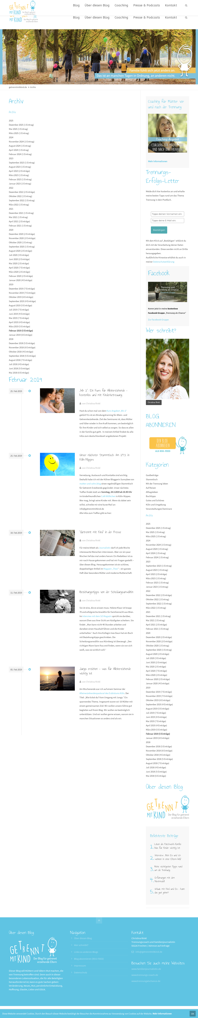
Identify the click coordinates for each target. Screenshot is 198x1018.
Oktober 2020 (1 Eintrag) (20, 242)
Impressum (80, 965)
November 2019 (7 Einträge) (22, 292)
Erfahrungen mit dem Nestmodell (165, 879)
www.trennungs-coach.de (144, 974)
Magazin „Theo (110, 568)
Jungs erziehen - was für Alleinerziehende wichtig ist (105, 671)
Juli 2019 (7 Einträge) (19, 309)
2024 (11, 137)
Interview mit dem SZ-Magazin (97, 616)
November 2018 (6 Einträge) (22, 347)
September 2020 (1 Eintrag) (22, 246)
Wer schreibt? (81, 945)
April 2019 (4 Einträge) (19, 322)
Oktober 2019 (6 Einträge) (21, 297)
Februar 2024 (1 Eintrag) (20, 154)
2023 (11, 158)
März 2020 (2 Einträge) (19, 271)
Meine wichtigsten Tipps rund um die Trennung (168, 868)
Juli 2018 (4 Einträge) (19, 364)
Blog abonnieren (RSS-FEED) (89, 958)
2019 (11, 284)
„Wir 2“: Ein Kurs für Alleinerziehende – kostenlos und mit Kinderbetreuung (103, 392)
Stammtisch (152, 479)
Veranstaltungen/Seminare (159, 508)
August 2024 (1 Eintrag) (20, 145)
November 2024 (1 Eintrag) (21, 141)
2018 (11, 339)
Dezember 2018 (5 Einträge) (22, 343)
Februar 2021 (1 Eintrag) (20, 225)
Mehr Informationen (162, 1013)
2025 (11, 120)
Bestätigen (159, 230)
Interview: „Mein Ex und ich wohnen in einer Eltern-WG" (168, 857)
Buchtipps (151, 496)
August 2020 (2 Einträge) (20, 250)
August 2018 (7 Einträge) (20, 360)
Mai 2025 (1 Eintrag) (18, 128)
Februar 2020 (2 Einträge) (21, 275)
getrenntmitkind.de (18, 87)
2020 (11, 229)
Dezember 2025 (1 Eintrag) (21, 124)
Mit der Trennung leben (157, 483)
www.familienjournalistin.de (146, 968)
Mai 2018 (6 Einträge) (19, 372)
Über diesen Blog (83, 938)
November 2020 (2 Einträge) (22, 238)
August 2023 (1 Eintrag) (20, 166)
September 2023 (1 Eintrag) (22, 162)
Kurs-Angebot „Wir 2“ (117, 410)
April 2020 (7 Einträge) (19, 267)
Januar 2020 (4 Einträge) (20, 280)
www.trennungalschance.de (145, 981)
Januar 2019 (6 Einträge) (20, 334)
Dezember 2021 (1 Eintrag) (21, 212)
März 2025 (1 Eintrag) (19, 133)
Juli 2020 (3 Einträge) (19, 254)
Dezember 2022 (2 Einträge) (22, 191)
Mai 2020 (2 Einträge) (19, 263)
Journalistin (105, 547)
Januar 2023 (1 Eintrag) (20, 183)
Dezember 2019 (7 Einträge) (22, 288)
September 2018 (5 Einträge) (22, 355)
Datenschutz (80, 972)
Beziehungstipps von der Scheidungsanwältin (106, 591)
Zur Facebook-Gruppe (158, 319)
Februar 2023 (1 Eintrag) (20, 179)
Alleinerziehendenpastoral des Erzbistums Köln (101, 693)
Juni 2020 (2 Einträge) (19, 259)
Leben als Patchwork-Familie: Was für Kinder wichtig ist (168, 846)
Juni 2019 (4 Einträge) (19, 313)
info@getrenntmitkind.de (148, 951)
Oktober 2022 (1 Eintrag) (20, 196)
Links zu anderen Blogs (86, 951)
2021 (11, 208)
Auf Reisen (151, 487)
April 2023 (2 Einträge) (19, 170)
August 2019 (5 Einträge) (20, 305)
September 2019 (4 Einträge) (22, 301)
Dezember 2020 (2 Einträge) (22, 233)
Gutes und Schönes (155, 500)
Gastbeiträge (152, 475)
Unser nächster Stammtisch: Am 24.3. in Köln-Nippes (104, 457)
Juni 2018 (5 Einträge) (19, 368)
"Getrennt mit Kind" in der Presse (100, 532)
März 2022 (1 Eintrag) (19, 204)
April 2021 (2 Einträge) (19, 221)
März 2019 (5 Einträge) (19, 326)
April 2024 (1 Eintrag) (19, 149)
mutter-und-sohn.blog (90, 483)
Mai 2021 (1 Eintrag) (18, 217)
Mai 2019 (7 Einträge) (19, 318)
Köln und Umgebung (156, 504)
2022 (11, 187)
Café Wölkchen (108, 496)
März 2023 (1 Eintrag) (19, 175)
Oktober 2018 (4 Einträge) (21, 351)
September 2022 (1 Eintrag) (22, 200)
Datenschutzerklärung (163, 261)
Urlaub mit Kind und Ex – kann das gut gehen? (170, 890)
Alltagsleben (152, 491)
